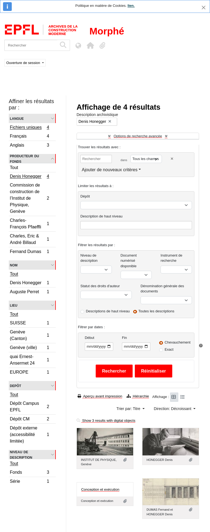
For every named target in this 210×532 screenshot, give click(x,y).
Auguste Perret (29, 292)
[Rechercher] (30, 45)
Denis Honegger (29, 177)
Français (29, 137)
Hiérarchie (138, 396)
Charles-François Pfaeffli (29, 223)
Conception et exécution (100, 489)
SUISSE (29, 324)
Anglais (29, 146)
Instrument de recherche (171, 258)
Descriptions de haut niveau (108, 311)
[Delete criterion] (172, 159)
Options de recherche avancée (137, 136)
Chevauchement (178, 342)
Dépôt (85, 196)
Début (89, 338)
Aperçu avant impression (100, 396)
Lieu (13, 305)
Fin (124, 338)
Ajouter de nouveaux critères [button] (110, 169)
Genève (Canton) (29, 335)
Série (29, 482)
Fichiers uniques (29, 128)
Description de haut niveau (101, 216)
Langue (17, 118)
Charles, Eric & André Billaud (29, 239)
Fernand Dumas (29, 252)
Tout (14, 167)
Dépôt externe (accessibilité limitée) (29, 434)
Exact (169, 349)
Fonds (29, 473)
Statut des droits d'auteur (100, 286)
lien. (131, 6)
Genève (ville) (29, 348)
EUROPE (29, 373)
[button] (90, 45)
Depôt (15, 385)
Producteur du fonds (24, 158)
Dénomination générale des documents (162, 288)
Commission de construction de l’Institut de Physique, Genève (29, 198)
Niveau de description (21, 454)
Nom (14, 265)
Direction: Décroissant (173, 408)
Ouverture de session (23, 63)
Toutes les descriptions (156, 311)
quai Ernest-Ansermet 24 (29, 359)
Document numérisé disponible (129, 260)
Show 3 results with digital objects (106, 420)
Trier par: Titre (128, 408)
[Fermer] (203, 7)
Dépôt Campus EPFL (29, 406)
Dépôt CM (29, 420)
